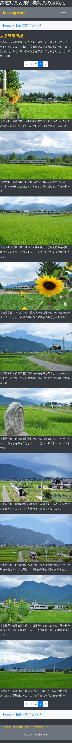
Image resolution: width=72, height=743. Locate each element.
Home (7, 25)
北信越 (36, 25)
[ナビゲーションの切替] (63, 12)
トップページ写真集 (11, 727)
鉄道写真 (22, 25)
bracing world (14, 12)
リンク (28, 727)
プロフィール (41, 727)
